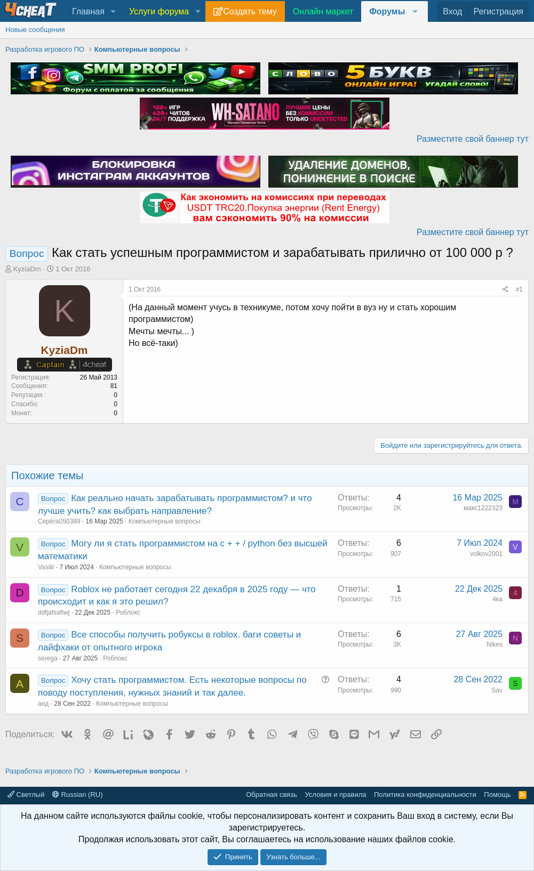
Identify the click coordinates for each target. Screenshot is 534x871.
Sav (497, 690)
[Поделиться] (505, 290)
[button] (113, 12)
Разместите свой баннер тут (473, 138)
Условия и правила (335, 795)
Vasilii (46, 567)
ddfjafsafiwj (53, 612)
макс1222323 (483, 508)
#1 (519, 289)
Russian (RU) (77, 795)
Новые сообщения (35, 30)
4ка (497, 599)
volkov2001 (486, 554)
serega (48, 658)
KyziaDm (27, 269)
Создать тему (249, 11)
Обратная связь (271, 795)
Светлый (25, 795)
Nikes (495, 644)
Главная (88, 11)
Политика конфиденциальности (425, 795)
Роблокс (128, 612)
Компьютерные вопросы (165, 521)
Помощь (497, 795)
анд (43, 703)
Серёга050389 (59, 521)
